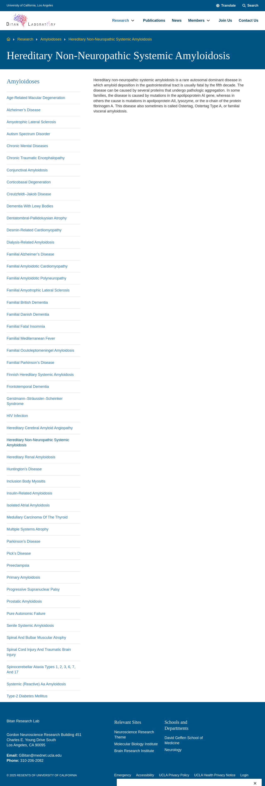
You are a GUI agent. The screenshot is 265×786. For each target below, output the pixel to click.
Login (244, 775)
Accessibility (145, 775)
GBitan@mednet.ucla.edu (40, 755)
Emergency (122, 775)
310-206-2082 (31, 761)
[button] (226, 6)
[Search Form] (250, 6)
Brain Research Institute (134, 751)
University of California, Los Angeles (30, 5)
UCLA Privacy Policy (174, 775)
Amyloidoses (50, 39)
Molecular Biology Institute (136, 744)
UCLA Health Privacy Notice (214, 775)
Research (25, 39)
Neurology (173, 750)
